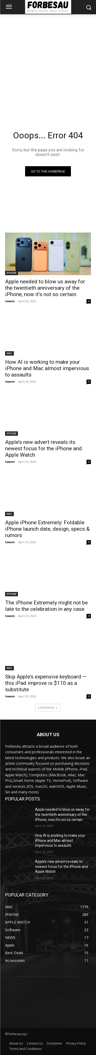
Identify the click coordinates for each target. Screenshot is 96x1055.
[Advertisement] (48, 65)
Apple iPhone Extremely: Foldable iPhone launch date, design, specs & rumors (47, 528)
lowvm (10, 301)
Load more (48, 707)
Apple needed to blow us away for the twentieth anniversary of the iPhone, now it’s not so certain (45, 287)
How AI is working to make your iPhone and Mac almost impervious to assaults (47, 368)
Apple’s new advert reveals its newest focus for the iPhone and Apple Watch (43, 448)
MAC (9, 353)
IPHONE (11, 273)
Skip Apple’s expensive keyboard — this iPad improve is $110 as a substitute (46, 683)
